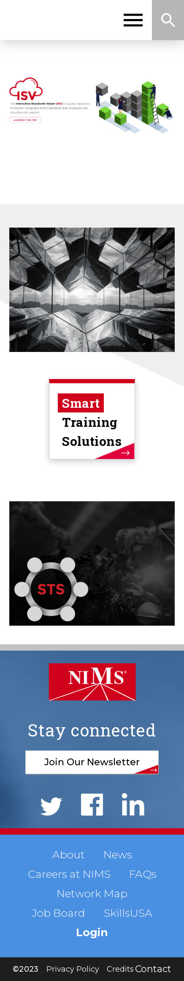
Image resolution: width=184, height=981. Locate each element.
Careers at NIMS (69, 874)
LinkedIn (133, 804)
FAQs (143, 874)
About (68, 854)
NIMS (47, 20)
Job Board (58, 913)
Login (92, 932)
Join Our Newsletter (92, 762)
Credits (120, 969)
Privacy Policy (72, 969)
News (117, 854)
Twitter (51, 806)
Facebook (92, 805)
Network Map (92, 893)
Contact (153, 969)
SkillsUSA (128, 913)
